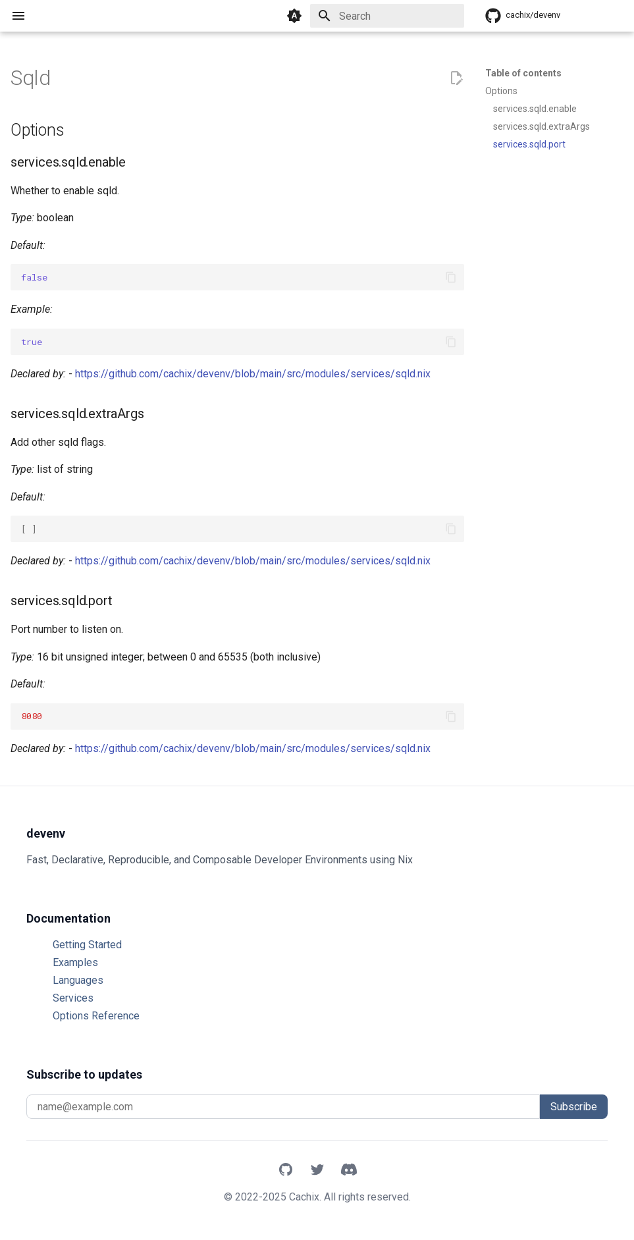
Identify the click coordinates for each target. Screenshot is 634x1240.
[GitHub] (286, 1171)
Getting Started (87, 944)
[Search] (387, 16)
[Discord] (349, 1171)
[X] (317, 1171)
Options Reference (96, 1016)
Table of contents (523, 73)
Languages (78, 980)
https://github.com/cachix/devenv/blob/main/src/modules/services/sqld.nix (253, 373)
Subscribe (573, 1106)
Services (73, 998)
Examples (75, 962)
